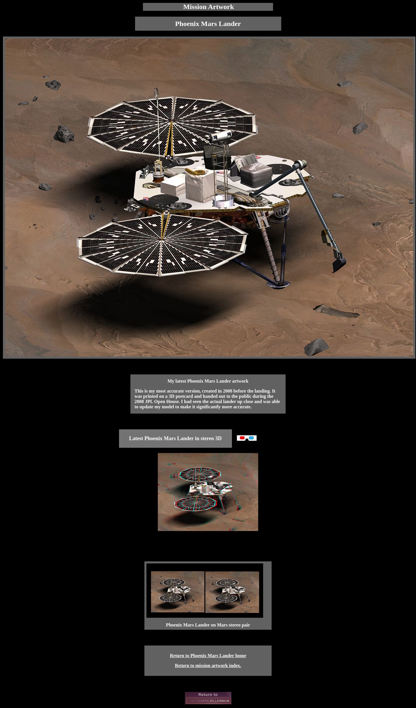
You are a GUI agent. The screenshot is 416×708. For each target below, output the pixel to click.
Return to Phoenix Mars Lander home (208, 655)
